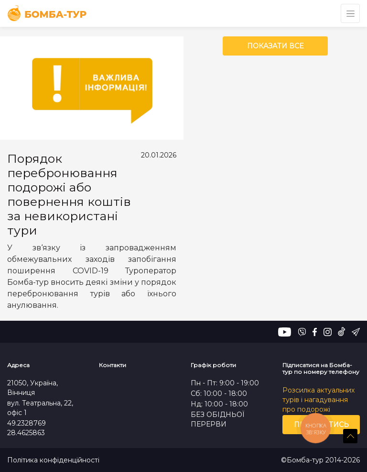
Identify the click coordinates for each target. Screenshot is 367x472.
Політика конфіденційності (53, 460)
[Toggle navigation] (350, 13)
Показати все (275, 46)
